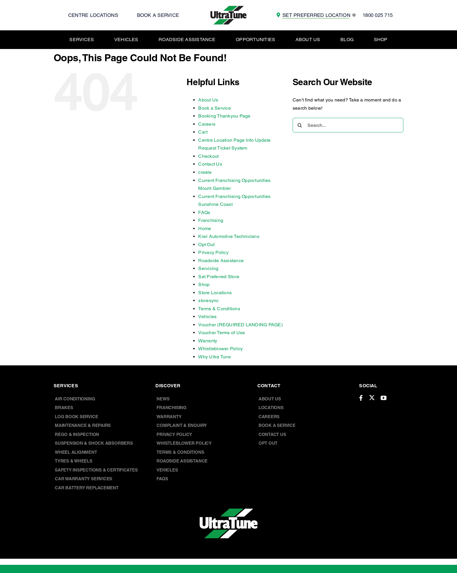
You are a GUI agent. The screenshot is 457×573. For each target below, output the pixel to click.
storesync (208, 300)
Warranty (207, 341)
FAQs (204, 212)
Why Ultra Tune (214, 357)
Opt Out (206, 244)
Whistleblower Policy (220, 348)
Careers (206, 124)
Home (204, 228)
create (204, 172)
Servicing (208, 268)
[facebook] (361, 398)
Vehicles (207, 316)
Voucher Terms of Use (221, 332)
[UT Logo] (228, 8)
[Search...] (348, 125)
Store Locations (215, 292)
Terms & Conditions (219, 308)
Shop (204, 284)
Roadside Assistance (221, 260)
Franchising (210, 220)
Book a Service (214, 108)
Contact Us (210, 164)
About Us (208, 100)
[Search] (300, 125)
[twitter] (372, 397)
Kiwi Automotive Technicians (228, 236)
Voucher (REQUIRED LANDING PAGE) (240, 324)
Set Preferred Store (218, 276)
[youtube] (383, 398)
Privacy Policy (213, 252)
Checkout (208, 156)
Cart (203, 132)
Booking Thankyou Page (224, 116)
